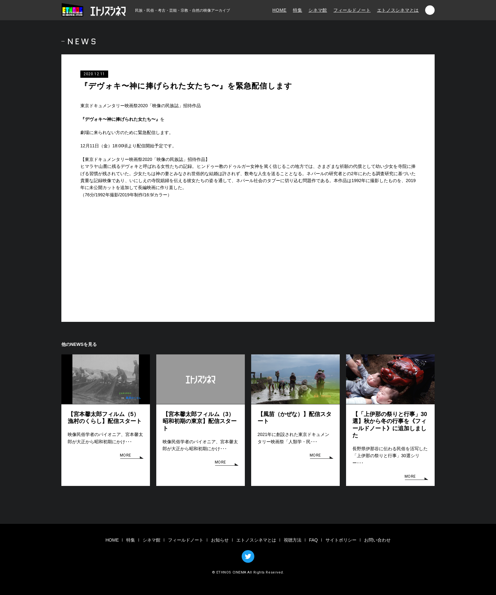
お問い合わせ (377, 540)
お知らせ (220, 540)
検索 (430, 10)
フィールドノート (352, 10)
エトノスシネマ (94, 10)
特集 (297, 10)
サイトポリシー (341, 540)
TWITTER (248, 556)
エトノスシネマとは (398, 10)
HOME (279, 10)
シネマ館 (317, 10)
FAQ (313, 540)
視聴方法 (292, 540)
